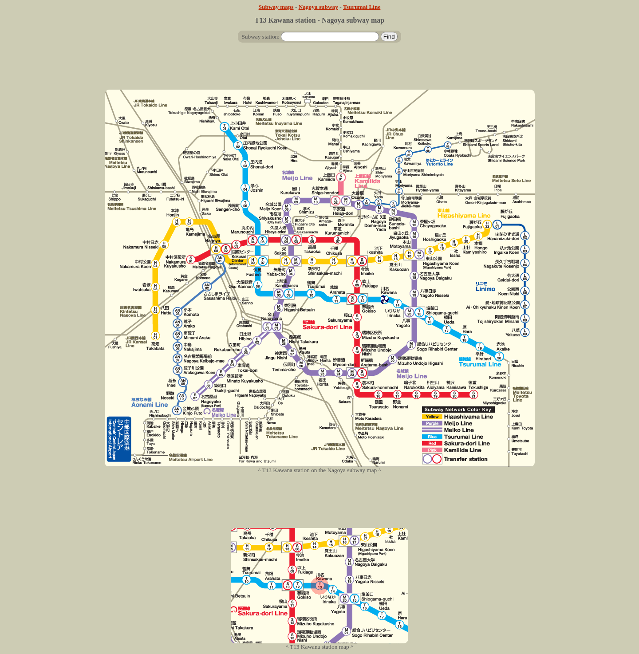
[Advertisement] (319, 70)
